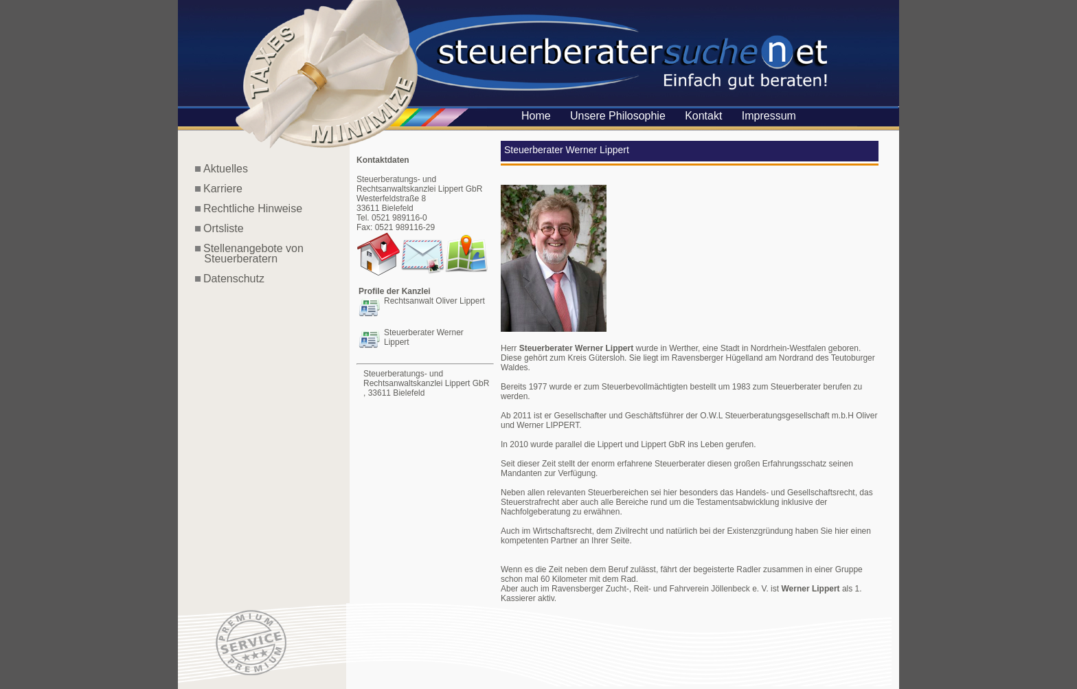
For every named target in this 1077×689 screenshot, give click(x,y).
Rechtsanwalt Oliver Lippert (434, 301)
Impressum (769, 116)
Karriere (222, 188)
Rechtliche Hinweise (252, 208)
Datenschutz (233, 278)
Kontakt (703, 116)
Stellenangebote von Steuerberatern (249, 253)
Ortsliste (223, 228)
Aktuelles (225, 168)
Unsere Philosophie (618, 116)
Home (536, 116)
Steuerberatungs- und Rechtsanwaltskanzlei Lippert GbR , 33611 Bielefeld (426, 383)
